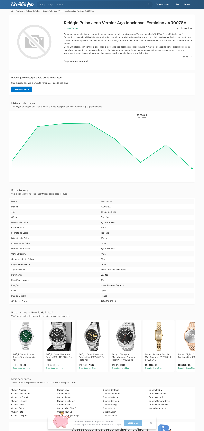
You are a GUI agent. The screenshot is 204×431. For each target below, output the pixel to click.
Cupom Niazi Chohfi (66, 408)
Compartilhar (184, 28)
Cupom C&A (63, 390)
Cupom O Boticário (66, 401)
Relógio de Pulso (33, 11)
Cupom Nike (109, 408)
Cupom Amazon (18, 390)
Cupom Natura (110, 415)
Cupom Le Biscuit (19, 397)
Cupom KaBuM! (64, 412)
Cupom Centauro (111, 390)
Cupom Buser (63, 404)
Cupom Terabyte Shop (68, 415)
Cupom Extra (17, 408)
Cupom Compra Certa (159, 401)
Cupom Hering (110, 404)
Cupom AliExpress (19, 415)
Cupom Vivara (64, 393)
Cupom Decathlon (157, 393)
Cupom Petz (17, 412)
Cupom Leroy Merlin (158, 404)
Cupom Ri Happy (19, 401)
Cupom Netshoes (111, 397)
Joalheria (19, 11)
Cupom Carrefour (111, 401)
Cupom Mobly (155, 390)
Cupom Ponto (17, 404)
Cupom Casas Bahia (20, 393)
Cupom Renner (64, 397)
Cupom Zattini (109, 412)
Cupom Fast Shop (111, 393)
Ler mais (187, 57)
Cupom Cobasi (156, 397)
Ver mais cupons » (157, 408)
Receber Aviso (22, 89)
